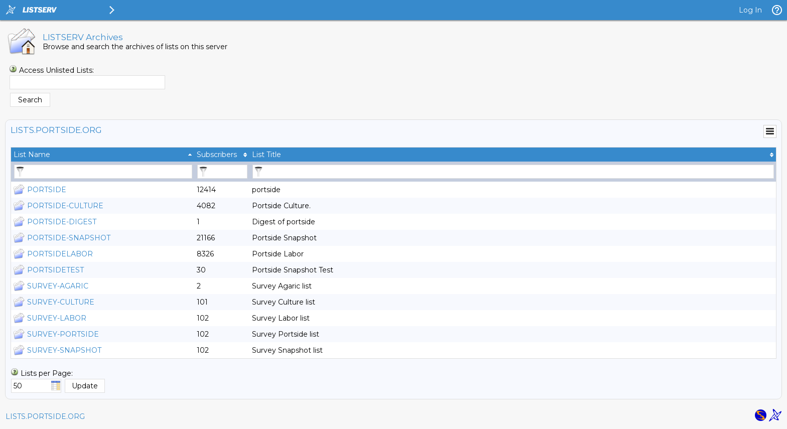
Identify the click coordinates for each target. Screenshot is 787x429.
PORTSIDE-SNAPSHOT (68, 237)
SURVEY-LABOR (56, 318)
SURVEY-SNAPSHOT (64, 350)
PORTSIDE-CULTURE (65, 205)
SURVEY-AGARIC (57, 286)
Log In (750, 10)
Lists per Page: (47, 373)
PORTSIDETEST (55, 269)
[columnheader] (102, 155)
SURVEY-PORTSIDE (63, 334)
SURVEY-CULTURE (60, 302)
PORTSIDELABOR (60, 253)
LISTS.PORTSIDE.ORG (45, 416)
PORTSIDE (46, 189)
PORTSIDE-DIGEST (61, 221)
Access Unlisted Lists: (56, 70)
